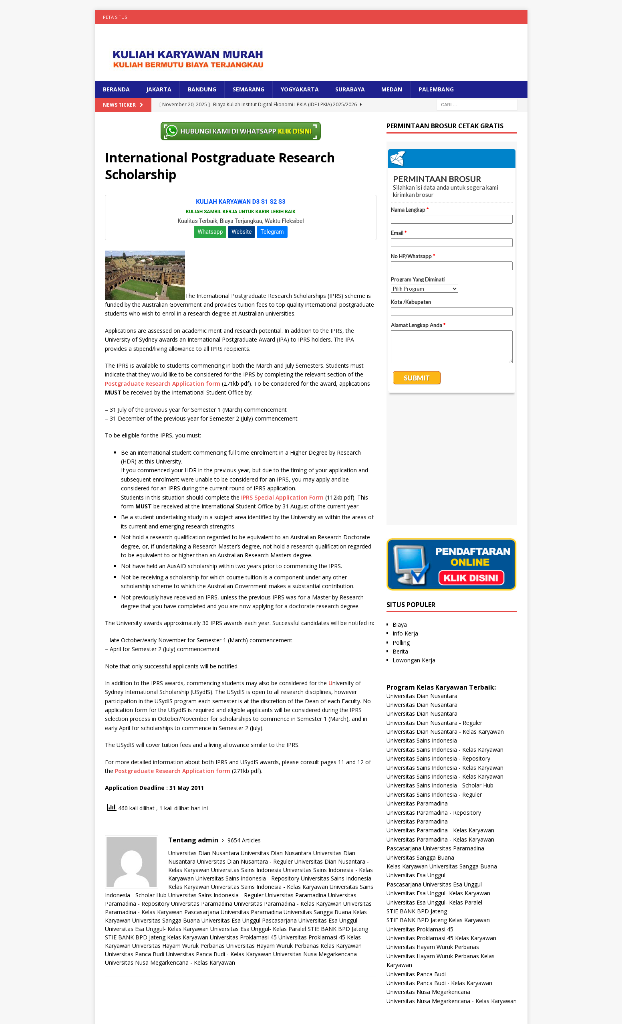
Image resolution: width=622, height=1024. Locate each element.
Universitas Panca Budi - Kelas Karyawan (219, 954)
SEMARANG (248, 89)
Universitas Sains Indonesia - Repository (247, 878)
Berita (400, 530)
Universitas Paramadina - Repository (433, 691)
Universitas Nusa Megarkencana (315, 954)
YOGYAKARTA (300, 89)
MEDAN (391, 89)
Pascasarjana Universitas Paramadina (233, 912)
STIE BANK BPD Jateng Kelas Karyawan (156, 937)
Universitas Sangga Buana (317, 912)
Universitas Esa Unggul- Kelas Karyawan (157, 929)
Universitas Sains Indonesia (246, 870)
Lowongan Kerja (414, 538)
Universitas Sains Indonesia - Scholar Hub (439, 664)
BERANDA (116, 89)
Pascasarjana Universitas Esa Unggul (309, 920)
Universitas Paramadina (295, 895)
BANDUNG (202, 89)
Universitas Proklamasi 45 (243, 937)
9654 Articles (244, 840)
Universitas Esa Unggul (230, 920)
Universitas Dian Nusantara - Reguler (245, 861)
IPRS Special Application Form (282, 497)
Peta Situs (115, 17)
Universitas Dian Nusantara (203, 853)
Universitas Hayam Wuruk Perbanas (178, 945)
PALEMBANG (436, 89)
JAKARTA (158, 89)
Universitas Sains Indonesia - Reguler (216, 895)
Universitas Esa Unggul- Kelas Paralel (258, 929)
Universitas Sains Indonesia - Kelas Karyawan (269, 886)
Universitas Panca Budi (134, 954)
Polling (401, 521)
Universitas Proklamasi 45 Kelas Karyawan (441, 816)
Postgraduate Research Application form (162, 383)
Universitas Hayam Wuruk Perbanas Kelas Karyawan (294, 945)
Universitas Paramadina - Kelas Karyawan (288, 903)
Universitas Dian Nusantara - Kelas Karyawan (445, 610)
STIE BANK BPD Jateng (338, 929)
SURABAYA (350, 89)
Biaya (400, 503)
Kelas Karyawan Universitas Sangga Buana (441, 745)
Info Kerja (405, 512)
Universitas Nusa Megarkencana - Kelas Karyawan (170, 962)
